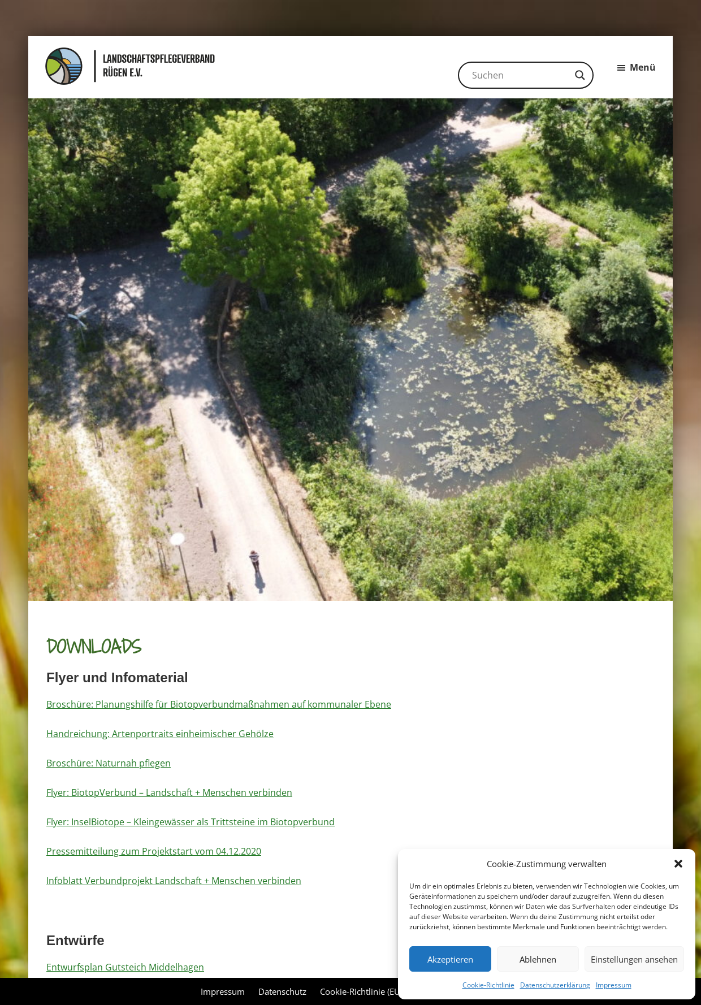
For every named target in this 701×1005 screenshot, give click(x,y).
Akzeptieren (450, 959)
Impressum (613, 985)
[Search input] (520, 75)
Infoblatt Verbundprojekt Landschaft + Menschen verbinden (173, 880)
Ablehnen (538, 959)
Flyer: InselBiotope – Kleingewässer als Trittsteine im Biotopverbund (190, 822)
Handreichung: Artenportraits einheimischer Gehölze (160, 733)
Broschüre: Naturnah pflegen (108, 763)
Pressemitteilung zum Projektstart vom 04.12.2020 (153, 851)
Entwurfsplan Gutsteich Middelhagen (125, 967)
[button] (678, 863)
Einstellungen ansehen (634, 959)
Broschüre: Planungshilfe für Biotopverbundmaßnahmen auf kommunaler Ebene (218, 704)
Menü (643, 67)
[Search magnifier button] (580, 75)
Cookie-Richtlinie (488, 985)
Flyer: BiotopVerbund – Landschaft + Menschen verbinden (169, 792)
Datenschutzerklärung (555, 985)
